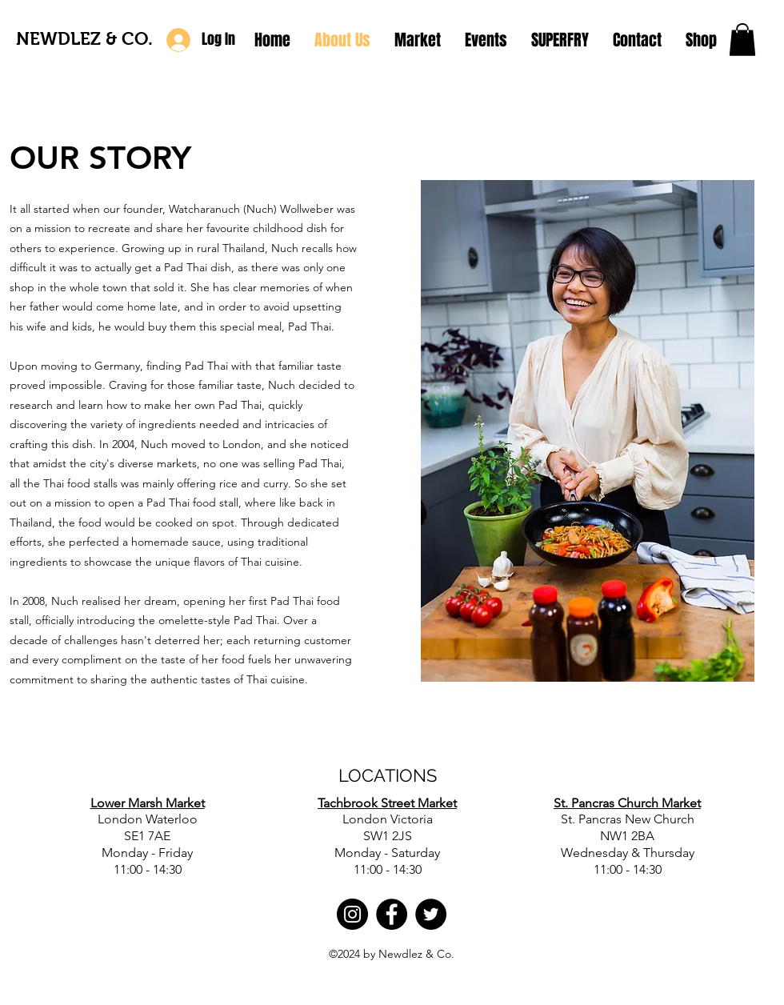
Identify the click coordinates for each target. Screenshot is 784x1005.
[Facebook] (391, 914)
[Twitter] (430, 914)
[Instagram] (352, 914)
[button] (742, 39)
